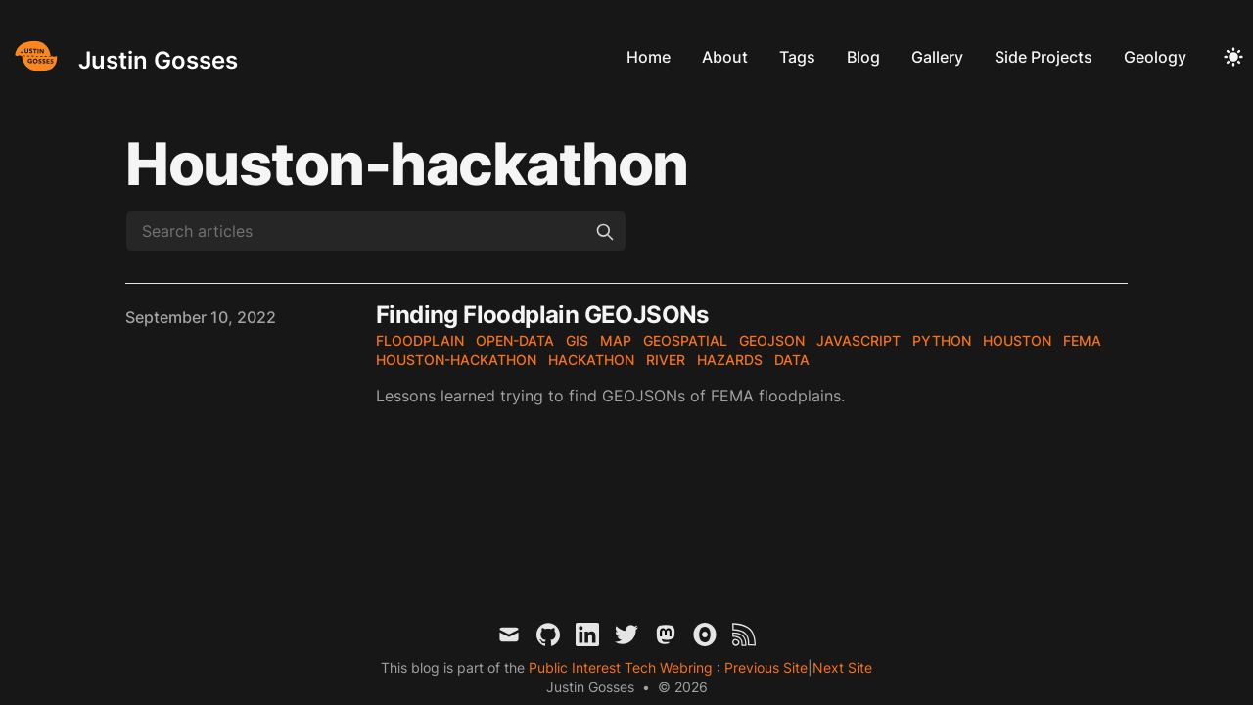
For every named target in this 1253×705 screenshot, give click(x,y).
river (665, 360)
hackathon (591, 360)
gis (577, 340)
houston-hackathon (456, 360)
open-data (515, 340)
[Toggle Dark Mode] (1233, 56)
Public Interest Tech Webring (623, 667)
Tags (797, 57)
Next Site (842, 667)
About (725, 57)
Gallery (937, 57)
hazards (730, 360)
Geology (1155, 57)
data (792, 360)
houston (1017, 340)
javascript (858, 340)
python (941, 340)
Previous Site (764, 667)
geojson (772, 340)
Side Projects (1043, 57)
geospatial (685, 340)
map (615, 340)
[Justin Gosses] (123, 56)
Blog (863, 57)
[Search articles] (375, 231)
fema (1082, 340)
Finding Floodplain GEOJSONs (542, 315)
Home (648, 57)
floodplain (420, 340)
